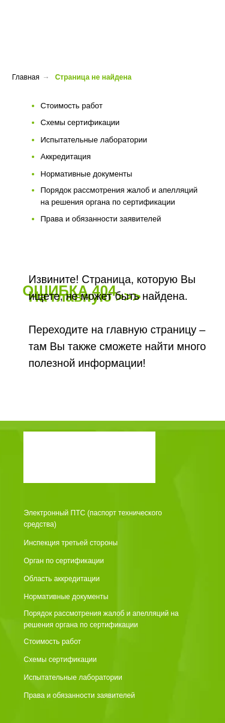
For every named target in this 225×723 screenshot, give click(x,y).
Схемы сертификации (60, 659)
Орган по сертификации (64, 561)
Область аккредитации (62, 579)
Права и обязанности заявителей (79, 695)
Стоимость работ (53, 641)
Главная (26, 77)
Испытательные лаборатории (73, 677)
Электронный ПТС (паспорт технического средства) (93, 518)
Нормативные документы (66, 597)
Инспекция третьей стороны (71, 543)
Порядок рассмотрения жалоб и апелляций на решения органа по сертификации (101, 619)
